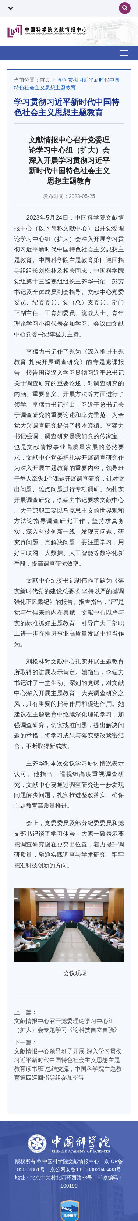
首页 (45, 80)
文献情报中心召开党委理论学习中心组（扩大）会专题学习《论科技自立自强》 (67, 1025)
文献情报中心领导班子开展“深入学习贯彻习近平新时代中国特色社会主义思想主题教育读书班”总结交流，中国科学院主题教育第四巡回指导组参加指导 (68, 1064)
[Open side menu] (124, 53)
